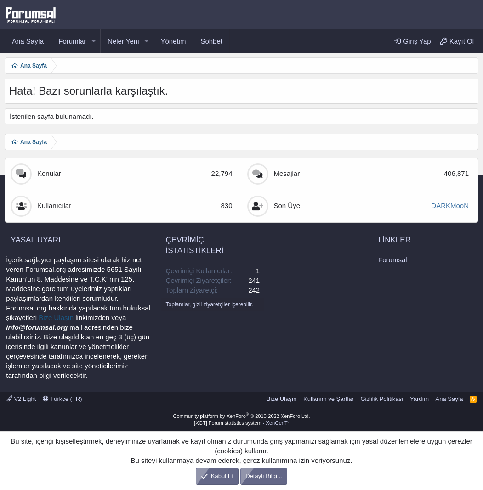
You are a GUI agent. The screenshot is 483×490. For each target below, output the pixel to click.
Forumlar (72, 41)
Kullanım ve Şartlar (328, 398)
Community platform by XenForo (241, 416)
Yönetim (173, 41)
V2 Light (21, 398)
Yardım (419, 398)
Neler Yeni (123, 41)
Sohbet (211, 41)
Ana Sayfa (28, 41)
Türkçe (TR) (62, 398)
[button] (93, 41)
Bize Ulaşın (56, 317)
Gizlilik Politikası (381, 398)
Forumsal (392, 260)
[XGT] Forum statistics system (241, 423)
